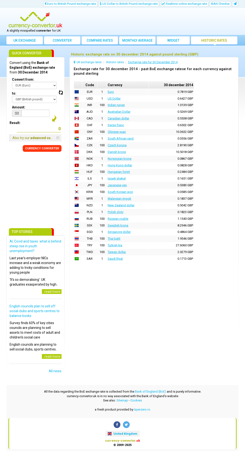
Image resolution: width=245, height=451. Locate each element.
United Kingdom (122, 433)
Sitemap (122, 400)
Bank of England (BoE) (150, 391)
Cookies (136, 400)
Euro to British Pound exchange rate (70, 4)
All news (55, 371)
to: (14, 93)
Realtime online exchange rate (184, 4)
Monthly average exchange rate (137, 41)
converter (62, 40)
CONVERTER (42, 148)
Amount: (18, 107)
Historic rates (214, 40)
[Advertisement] (152, 21)
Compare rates (100, 40)
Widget (173, 40)
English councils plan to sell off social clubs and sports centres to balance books (35, 311)
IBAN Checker (220, 4)
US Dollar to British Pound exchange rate (129, 4)
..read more (51, 291)
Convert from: (23, 79)
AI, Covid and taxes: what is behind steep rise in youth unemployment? (35, 246)
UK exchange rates (24, 41)
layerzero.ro (142, 409)
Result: (15, 123)
